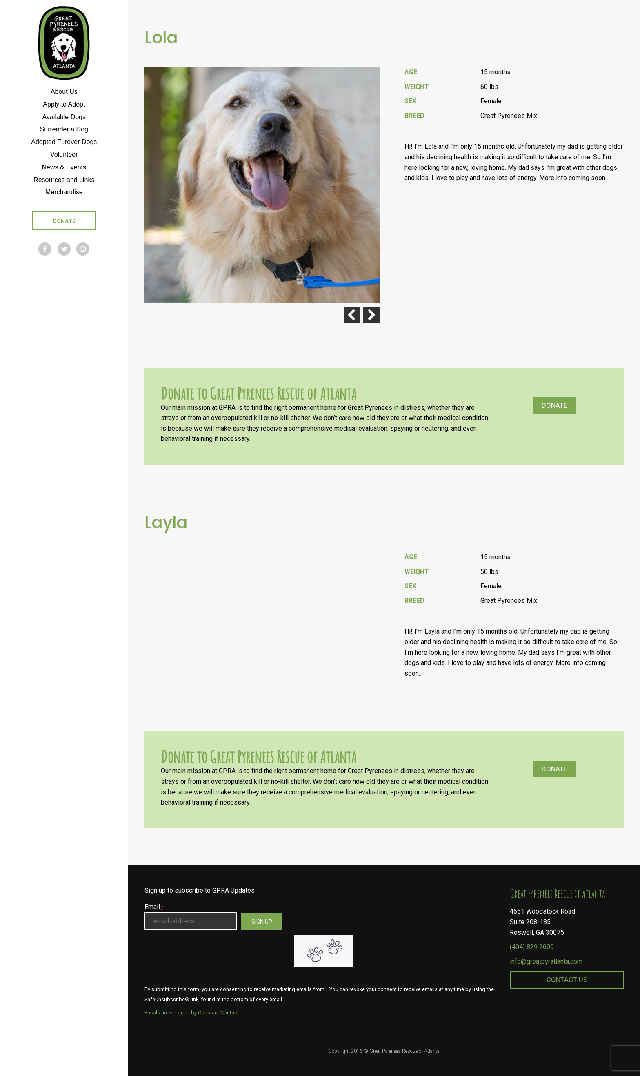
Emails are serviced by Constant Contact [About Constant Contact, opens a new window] (191, 1012)
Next (371, 315)
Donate (554, 405)
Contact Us (567, 980)
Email (154, 907)
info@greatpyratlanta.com (546, 961)
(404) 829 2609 (532, 947)
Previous (351, 315)
